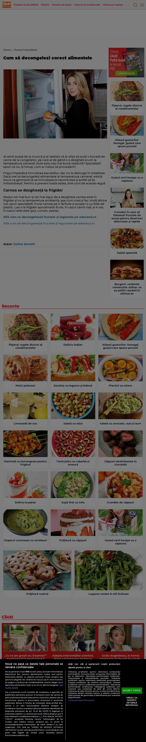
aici (40, 716)
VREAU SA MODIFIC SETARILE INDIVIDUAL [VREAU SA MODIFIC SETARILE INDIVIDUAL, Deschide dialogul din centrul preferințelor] (131, 701)
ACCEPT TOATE (132, 690)
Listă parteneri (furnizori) (81, 700)
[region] (73, 700)
